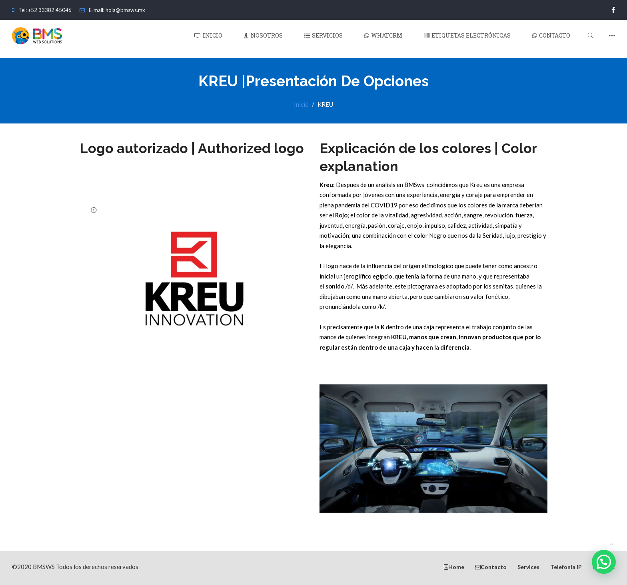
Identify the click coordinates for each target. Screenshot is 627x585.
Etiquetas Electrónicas (467, 39)
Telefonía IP (566, 566)
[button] (604, 562)
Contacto (551, 39)
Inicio (208, 39)
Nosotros (263, 39)
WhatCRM (383, 39)
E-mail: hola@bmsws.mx (112, 10)
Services (528, 566)
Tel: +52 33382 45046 (42, 10)
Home (454, 566)
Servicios (323, 39)
